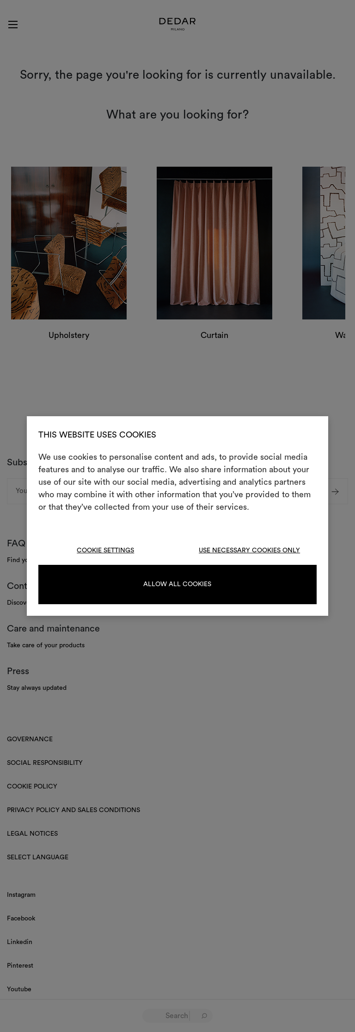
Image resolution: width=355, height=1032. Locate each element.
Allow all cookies (177, 584)
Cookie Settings (105, 550)
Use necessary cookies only (249, 550)
